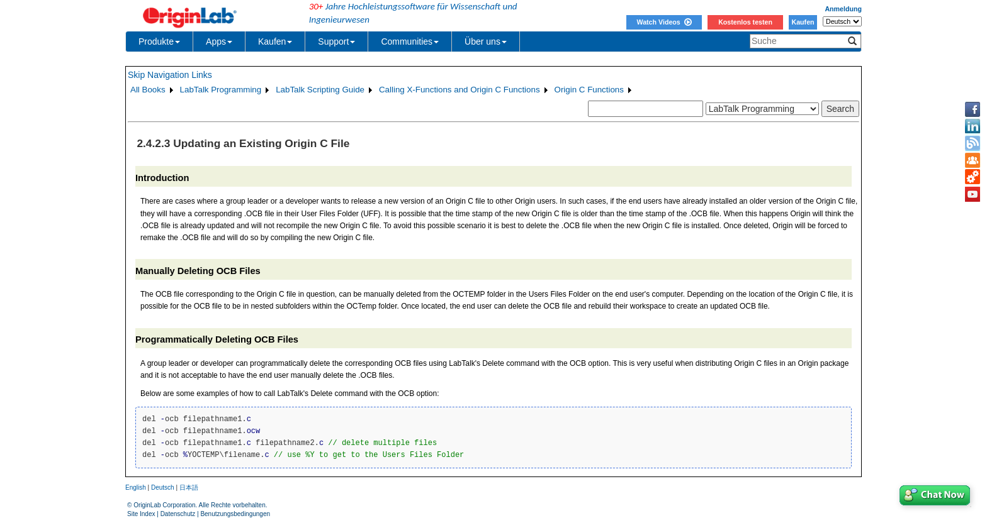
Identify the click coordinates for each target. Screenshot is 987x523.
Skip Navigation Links (170, 75)
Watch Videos (663, 22)
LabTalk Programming (221, 89)
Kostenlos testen (745, 22)
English (135, 487)
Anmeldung (843, 9)
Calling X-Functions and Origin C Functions (459, 89)
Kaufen (802, 22)
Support (336, 41)
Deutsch (162, 487)
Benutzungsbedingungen (235, 513)
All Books (148, 89)
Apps (219, 41)
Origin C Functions (589, 89)
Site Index (141, 513)
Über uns (486, 41)
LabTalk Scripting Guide (320, 89)
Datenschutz (178, 513)
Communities (410, 41)
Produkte (159, 41)
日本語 (188, 487)
